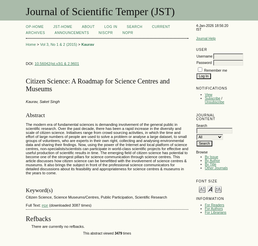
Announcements (72, 33)
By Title (210, 164)
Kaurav (87, 44)
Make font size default (210, 189)
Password (204, 63)
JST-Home (63, 27)
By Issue (211, 157)
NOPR (127, 33)
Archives (35, 33)
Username (205, 56)
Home (31, 44)
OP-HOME (35, 27)
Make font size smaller (202, 189)
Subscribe (212, 98)
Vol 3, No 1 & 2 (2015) (58, 44)
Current (161, 27)
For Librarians (215, 212)
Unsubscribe (214, 102)
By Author (212, 161)
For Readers (214, 205)
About (88, 27)
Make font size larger (218, 189)
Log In (110, 27)
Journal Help (206, 38)
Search (134, 27)
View (208, 95)
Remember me (215, 70)
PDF (45, 205)
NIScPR (106, 33)
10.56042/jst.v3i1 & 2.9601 (57, 64)
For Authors (214, 209)
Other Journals (216, 168)
